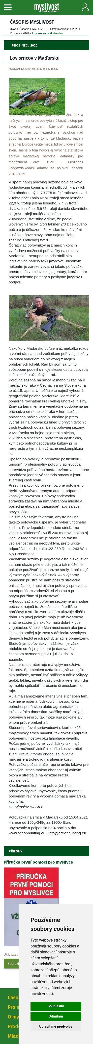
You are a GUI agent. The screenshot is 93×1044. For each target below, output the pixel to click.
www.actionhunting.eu (27, 833)
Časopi (24, 28)
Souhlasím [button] (56, 1006)
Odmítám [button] (56, 1016)
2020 (75, 28)
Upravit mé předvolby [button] (55, 1026)
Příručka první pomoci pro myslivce (38, 862)
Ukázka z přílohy (15, 954)
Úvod (13, 28)
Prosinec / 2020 (19, 33)
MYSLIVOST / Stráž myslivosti (50, 28)
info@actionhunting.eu (67, 833)
